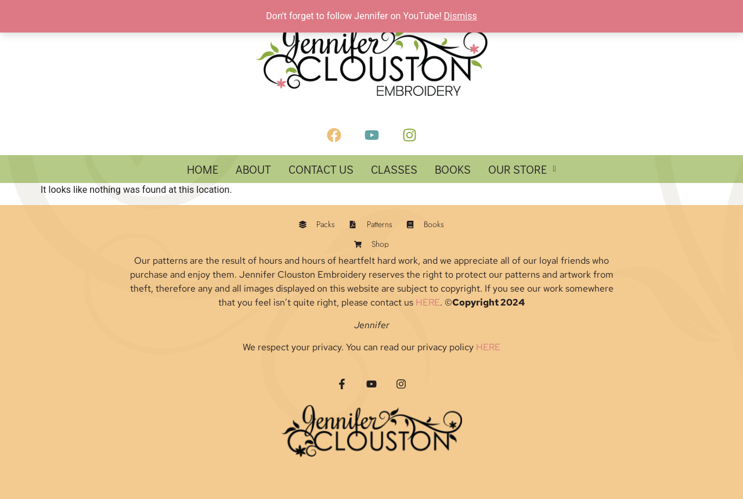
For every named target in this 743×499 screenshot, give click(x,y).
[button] (521, 169)
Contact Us (321, 169)
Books (453, 169)
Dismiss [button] (460, 15)
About (253, 169)
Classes (394, 169)
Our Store (522, 169)
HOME (202, 169)
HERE (428, 302)
